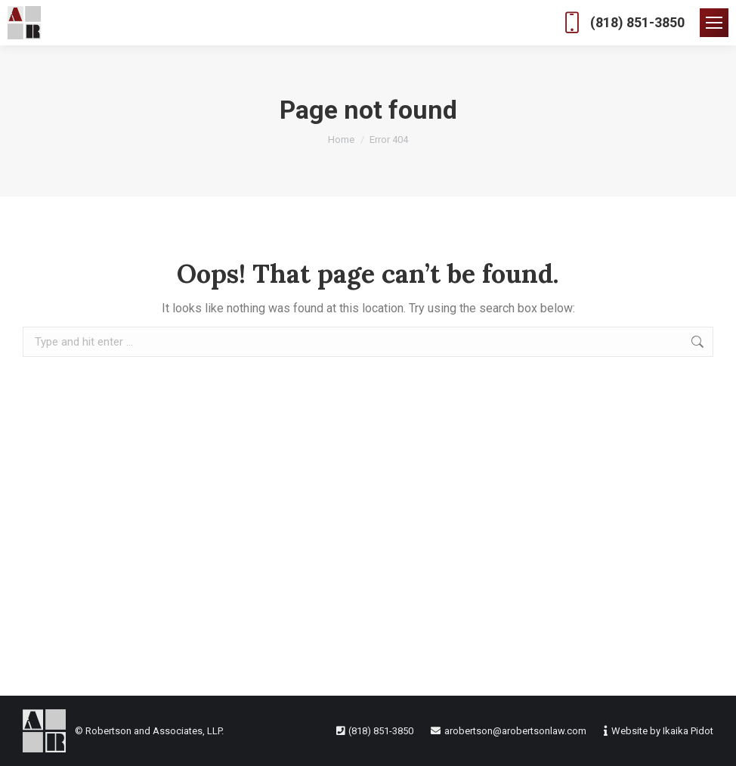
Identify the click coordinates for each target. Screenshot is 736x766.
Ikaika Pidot (688, 731)
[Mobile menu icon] (714, 22)
